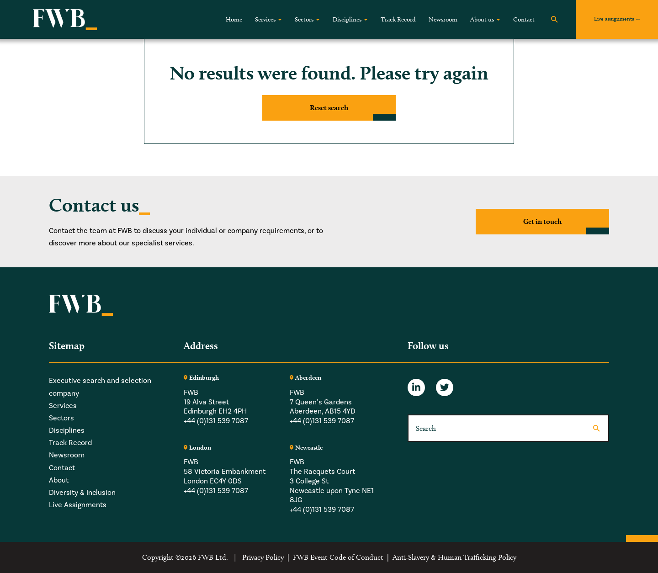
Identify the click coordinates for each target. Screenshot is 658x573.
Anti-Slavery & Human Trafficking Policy (454, 557)
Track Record (398, 19)
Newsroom (443, 19)
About (59, 480)
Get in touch (542, 221)
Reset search (329, 107)
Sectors (304, 19)
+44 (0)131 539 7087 (216, 420)
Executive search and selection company (100, 386)
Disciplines (347, 19)
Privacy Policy (263, 557)
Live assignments (614, 18)
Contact (524, 19)
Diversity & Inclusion (82, 492)
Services (265, 19)
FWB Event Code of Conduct (338, 557)
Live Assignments (77, 504)
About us (482, 19)
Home (234, 19)
